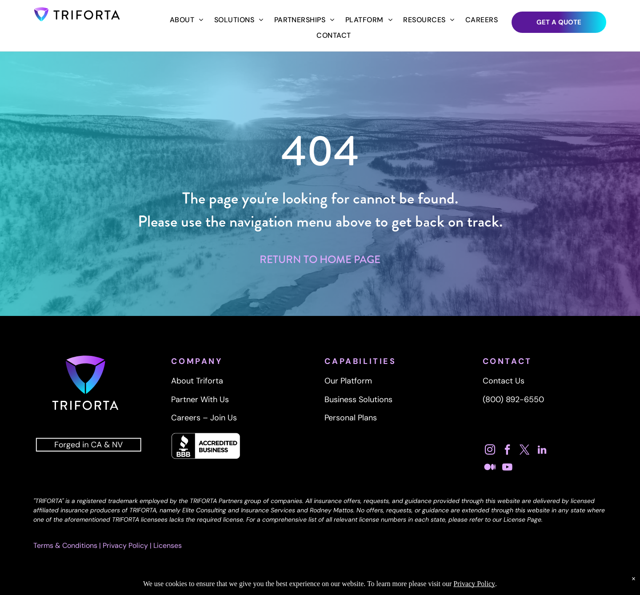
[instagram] (490, 450)
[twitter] (524, 450)
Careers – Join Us (204, 417)
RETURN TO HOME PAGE (320, 259)
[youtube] (507, 468)
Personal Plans (350, 417)
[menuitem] (186, 20)
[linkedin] (542, 450)
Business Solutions (358, 399)
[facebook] (507, 450)
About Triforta (197, 380)
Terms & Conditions (65, 545)
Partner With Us (200, 399)
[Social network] (490, 468)
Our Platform (348, 380)
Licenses (167, 545)
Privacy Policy (125, 545)
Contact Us (503, 380)
